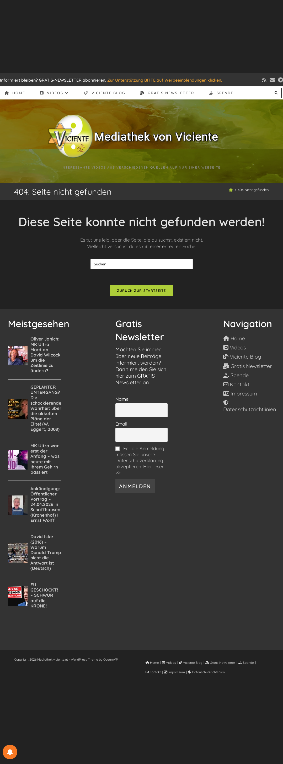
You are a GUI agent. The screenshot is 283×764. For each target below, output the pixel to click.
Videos (169, 663)
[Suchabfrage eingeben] (141, 264)
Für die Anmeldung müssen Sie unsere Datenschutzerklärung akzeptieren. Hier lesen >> (139, 461)
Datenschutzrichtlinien (206, 672)
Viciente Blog (190, 663)
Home (152, 663)
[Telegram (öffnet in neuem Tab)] (279, 80)
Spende (246, 663)
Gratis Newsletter (220, 663)
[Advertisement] (141, 36)
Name (122, 399)
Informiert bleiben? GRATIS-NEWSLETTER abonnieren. (53, 80)
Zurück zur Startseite (141, 290)
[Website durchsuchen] (276, 93)
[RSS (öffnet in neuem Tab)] (264, 80)
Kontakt (153, 672)
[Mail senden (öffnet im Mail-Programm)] (272, 80)
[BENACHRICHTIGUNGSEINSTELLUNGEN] (10, 752)
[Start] (231, 190)
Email (121, 424)
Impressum (174, 672)
